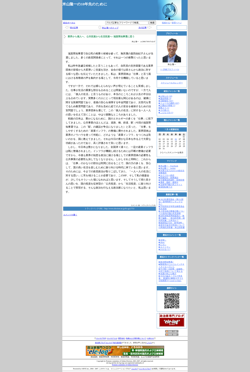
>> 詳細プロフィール (169, 69)
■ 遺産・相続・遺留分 (168, 182)
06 (176, 139)
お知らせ (150, 338)
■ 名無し (162, 240)
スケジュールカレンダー (172, 83)
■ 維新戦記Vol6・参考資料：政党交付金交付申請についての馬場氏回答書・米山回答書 (172, 225)
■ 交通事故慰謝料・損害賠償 (171, 180)
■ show (162, 242)
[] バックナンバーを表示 (171, 152)
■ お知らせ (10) (165, 96)
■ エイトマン (164, 247)
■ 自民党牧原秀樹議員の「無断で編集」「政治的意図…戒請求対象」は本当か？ (172, 218)
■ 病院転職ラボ (165, 187)
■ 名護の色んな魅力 (167, 273)
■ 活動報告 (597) (166, 101)
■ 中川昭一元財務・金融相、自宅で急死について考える (171, 270)
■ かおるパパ (164, 249)
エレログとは (112, 338)
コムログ (134, 369)
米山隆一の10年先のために (84, 4)
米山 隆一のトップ (110, 28)
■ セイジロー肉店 (166, 175)
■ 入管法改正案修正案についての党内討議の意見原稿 (171, 212)
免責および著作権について (136, 338)
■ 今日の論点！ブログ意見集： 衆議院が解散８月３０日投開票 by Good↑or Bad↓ (171, 278)
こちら (149, 343)
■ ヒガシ (162, 245)
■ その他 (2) (164, 110)
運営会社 (121, 338)
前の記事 (74, 27)
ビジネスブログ (145, 369)
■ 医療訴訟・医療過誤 (168, 177)
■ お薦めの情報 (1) (167, 105)
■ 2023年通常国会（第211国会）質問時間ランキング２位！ (171, 201)
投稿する (166, 23)
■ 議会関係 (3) (165, 98)
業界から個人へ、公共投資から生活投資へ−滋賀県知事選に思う (101, 36)
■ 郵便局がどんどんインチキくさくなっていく (171, 265)
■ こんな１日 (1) (166, 112)
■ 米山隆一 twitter (167, 168)
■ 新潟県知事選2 (166, 262)
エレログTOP (101, 338)
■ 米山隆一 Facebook (168, 166)
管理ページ (177, 23)
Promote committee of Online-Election (125, 365)
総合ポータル (69, 23)
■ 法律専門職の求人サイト (170, 184)
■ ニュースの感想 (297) (169, 103)
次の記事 (143, 27)
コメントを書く (70, 215)
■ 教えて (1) (164, 108)
